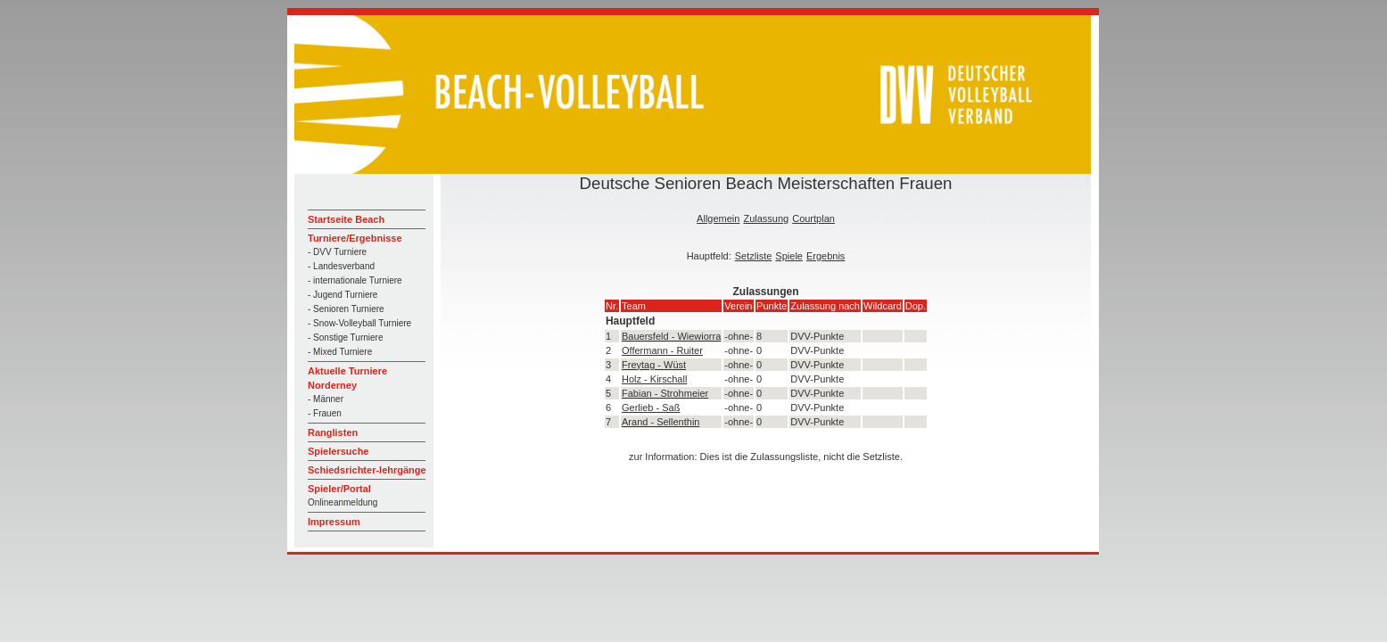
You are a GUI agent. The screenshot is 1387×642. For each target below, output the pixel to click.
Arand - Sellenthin (660, 421)
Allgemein (718, 218)
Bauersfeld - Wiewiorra (671, 336)
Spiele (789, 256)
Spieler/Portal (339, 488)
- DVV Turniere (337, 252)
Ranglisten (333, 432)
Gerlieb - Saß (651, 407)
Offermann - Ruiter (662, 350)
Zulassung (765, 218)
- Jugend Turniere (342, 295)
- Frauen (325, 413)
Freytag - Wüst (654, 364)
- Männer (325, 399)
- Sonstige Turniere (346, 337)
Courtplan (813, 218)
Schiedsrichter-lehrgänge (367, 470)
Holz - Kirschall (654, 379)
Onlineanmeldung (342, 502)
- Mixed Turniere (340, 352)
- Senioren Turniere (346, 309)
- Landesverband (341, 266)
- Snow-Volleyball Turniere (359, 323)
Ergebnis (825, 256)
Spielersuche (338, 451)
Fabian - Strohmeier (665, 393)
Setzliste (753, 256)
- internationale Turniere (355, 280)
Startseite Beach (346, 219)
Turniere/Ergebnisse (355, 238)
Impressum (334, 521)
